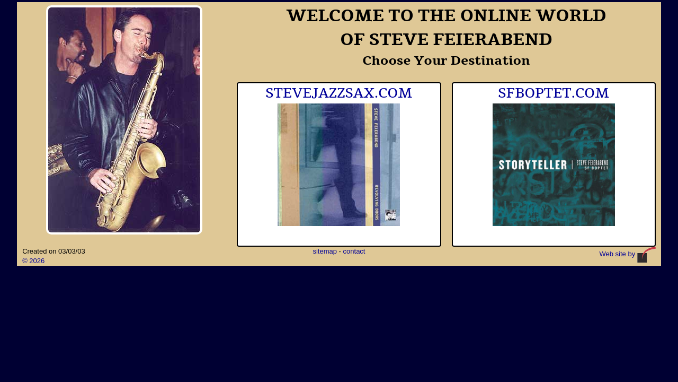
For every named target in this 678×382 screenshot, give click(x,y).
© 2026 (33, 261)
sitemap (325, 251)
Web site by (628, 254)
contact (354, 251)
